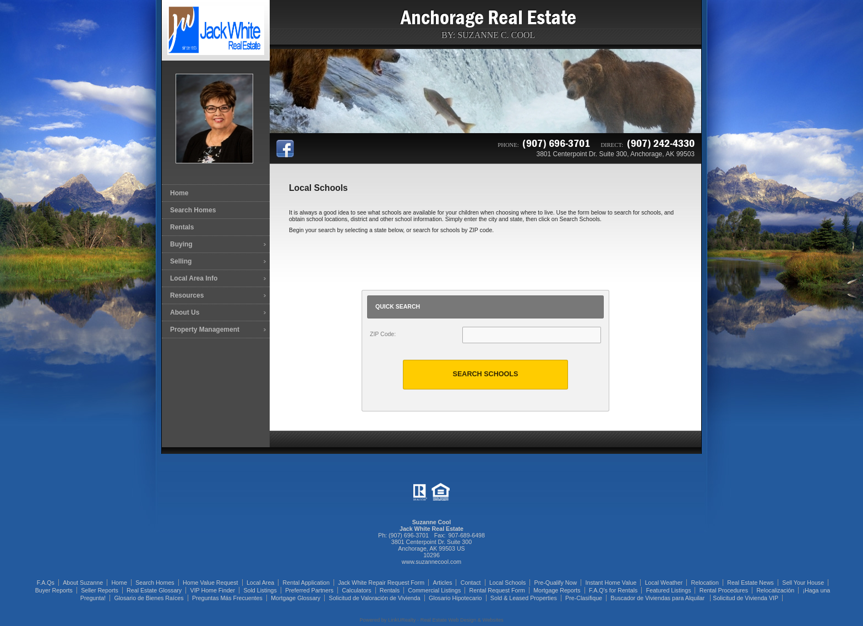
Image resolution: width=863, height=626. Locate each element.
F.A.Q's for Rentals (613, 590)
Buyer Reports (54, 590)
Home (179, 193)
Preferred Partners (309, 590)
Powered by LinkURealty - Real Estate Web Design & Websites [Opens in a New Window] (431, 620)
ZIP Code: (383, 334)
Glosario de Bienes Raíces (148, 598)
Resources (187, 295)
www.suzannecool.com (431, 561)
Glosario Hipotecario (455, 598)
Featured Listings (668, 590)
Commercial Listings (434, 590)
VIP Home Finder (213, 590)
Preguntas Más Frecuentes (227, 598)
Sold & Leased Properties (523, 598)
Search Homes (193, 210)
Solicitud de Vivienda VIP (745, 598)
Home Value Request (210, 582)
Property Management (204, 329)
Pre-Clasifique (583, 598)
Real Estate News (750, 582)
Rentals (182, 227)
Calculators (356, 590)
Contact (471, 582)
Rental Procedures (724, 590)
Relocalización (775, 590)
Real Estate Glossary (154, 590)
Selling (181, 261)
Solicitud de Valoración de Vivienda (374, 598)
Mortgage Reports (556, 590)
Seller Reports (99, 590)
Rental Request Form (497, 590)
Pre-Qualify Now (555, 582)
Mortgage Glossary (295, 598)
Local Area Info (193, 278)
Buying (181, 244)
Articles (442, 582)
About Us (184, 312)
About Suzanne (83, 582)
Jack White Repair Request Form (381, 582)
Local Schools (507, 582)
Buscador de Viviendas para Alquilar (658, 598)
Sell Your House (803, 582)
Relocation (705, 582)
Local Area (260, 582)
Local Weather (664, 582)
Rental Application (306, 582)
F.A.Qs (45, 582)
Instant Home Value (611, 582)
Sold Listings (259, 590)
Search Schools (485, 374)
